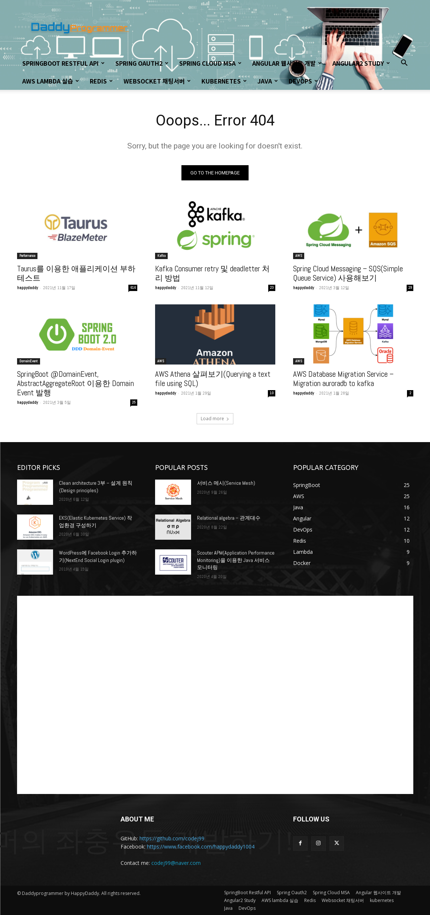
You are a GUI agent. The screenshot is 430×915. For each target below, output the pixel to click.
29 (410, 287)
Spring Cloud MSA (210, 63)
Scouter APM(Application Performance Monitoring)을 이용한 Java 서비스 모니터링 (236, 560)
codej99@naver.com (176, 862)
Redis (101, 80)
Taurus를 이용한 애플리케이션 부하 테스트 (76, 273)
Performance (27, 255)
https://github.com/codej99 (171, 838)
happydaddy (27, 287)
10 (272, 392)
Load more (215, 418)
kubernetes (224, 80)
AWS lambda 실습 (50, 80)
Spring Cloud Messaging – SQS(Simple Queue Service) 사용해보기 (348, 273)
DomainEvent (28, 361)
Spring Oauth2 (141, 63)
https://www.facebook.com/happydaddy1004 (201, 846)
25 (134, 402)
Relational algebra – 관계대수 (228, 517)
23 (272, 287)
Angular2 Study (361, 63)
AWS (298, 255)
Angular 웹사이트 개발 (287, 63)
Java (267, 80)
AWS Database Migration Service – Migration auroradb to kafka (343, 378)
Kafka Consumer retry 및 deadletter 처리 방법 (212, 273)
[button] (404, 63)
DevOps (303, 80)
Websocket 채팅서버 (157, 80)
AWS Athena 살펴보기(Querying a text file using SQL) (212, 378)
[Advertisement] (215, 695)
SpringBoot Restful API (63, 63)
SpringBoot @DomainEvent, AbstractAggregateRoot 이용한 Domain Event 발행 (75, 383)
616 (133, 287)
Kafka (161, 255)
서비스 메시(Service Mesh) (226, 483)
